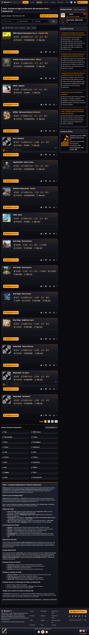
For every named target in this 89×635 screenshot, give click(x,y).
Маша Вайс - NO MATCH (21, 396)
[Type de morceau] (25, 21)
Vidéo (31, 620)
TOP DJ (46, 2)
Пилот (71, 14)
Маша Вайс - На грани (21, 373)
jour (16, 28)
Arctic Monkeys (29, 517)
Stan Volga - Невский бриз (22, 241)
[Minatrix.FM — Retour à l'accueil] (6, 2)
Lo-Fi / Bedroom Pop (12, 533)
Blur (26, 514)
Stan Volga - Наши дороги (22, 267)
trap (26, 579)
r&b (24, 579)
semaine (22, 28)
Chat (67, 2)
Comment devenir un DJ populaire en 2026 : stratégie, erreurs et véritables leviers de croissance (72, 111)
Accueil (32, 2)
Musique (39, 2)
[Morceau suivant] (46, 632)
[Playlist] (83, 630)
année (34, 28)
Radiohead (22, 514)
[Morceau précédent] (38, 632)
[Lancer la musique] (42, 632)
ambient (30, 579)
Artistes (53, 2)
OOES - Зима (17, 215)
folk (21, 579)
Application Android (78, 611)
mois (28, 28)
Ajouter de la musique (49, 16)
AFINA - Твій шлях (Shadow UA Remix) (26, 112)
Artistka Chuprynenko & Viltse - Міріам (27, 59)
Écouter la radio (74, 16)
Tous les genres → (51, 427)
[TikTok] (69, 616)
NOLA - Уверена (18, 86)
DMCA (85, 620)
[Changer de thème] (75, 2)
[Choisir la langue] (71, 2)
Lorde (8, 522)
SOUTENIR (43, 611)
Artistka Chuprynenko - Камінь (24, 188)
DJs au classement (75, 147)
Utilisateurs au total (75, 135)
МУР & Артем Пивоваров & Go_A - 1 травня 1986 (30, 33)
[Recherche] (20, 2)
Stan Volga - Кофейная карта (23, 320)
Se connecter (82, 2)
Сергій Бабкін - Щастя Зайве (23, 162)
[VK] (85, 616)
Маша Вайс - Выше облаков (23, 346)
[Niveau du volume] (83, 633)
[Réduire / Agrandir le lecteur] (86, 630)
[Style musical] (41, 21)
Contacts (54, 625)
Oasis (29, 514)
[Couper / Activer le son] (80, 630)
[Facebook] (82, 616)
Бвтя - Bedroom (18, 138)
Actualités (60, 2)
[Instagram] (79, 616)
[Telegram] (72, 616)
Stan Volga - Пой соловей (22, 294)
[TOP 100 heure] (7, 28)
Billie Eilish (24, 522)
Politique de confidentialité (75, 620)
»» (56, 421)
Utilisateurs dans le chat (77, 137)
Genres (9, 16)
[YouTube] (75, 616)
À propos (32, 615)
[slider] (32, 150)
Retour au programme (79, 9)
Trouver (25, 2)
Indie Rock (9, 527)
